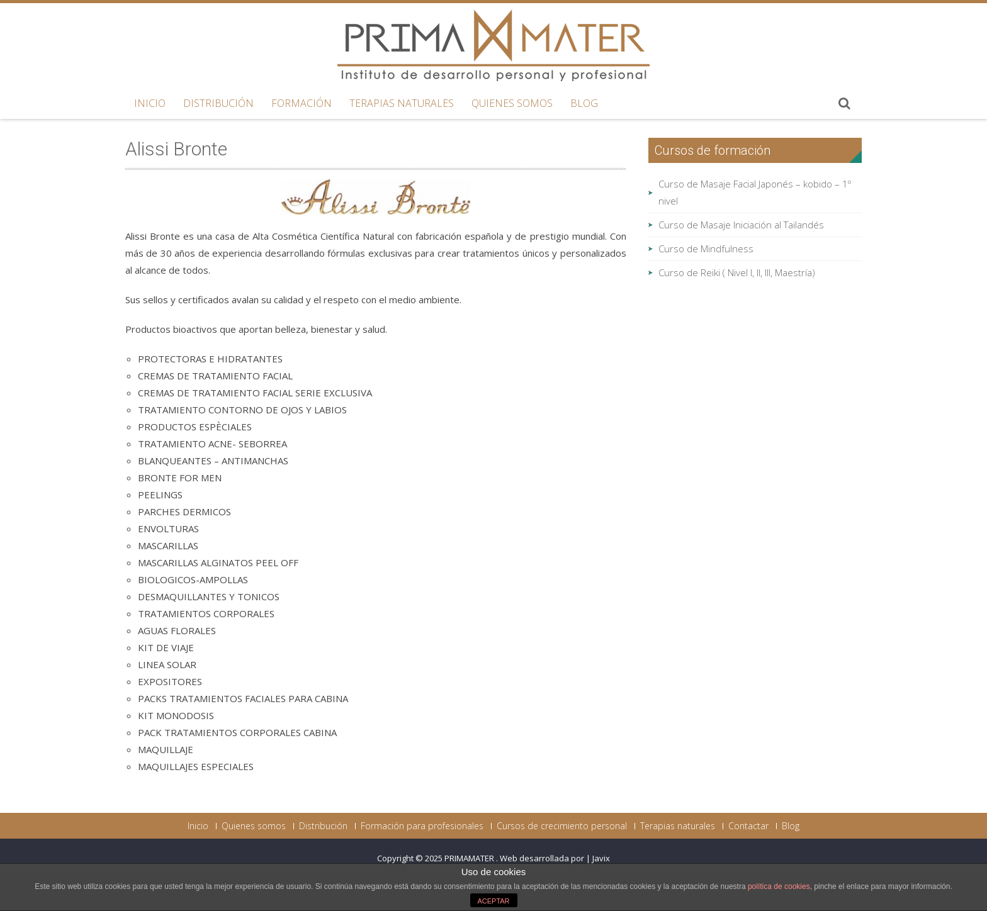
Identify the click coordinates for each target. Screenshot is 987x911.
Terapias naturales (401, 103)
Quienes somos (512, 103)
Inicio (150, 103)
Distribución (218, 103)
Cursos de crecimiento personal (562, 826)
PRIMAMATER (470, 858)
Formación (301, 103)
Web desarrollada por (543, 858)
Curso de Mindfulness (705, 248)
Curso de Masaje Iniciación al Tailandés (741, 224)
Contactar (748, 826)
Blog (584, 103)
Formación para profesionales (422, 826)
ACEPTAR (493, 901)
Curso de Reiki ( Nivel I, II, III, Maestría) (736, 272)
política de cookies (779, 886)
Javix (601, 858)
